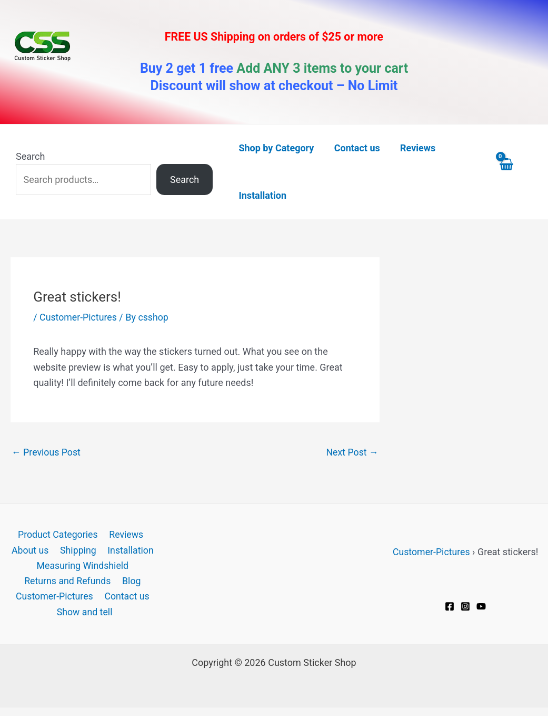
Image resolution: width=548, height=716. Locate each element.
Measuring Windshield (82, 566)
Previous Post (47, 451)
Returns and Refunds (68, 581)
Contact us (127, 597)
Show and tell (85, 613)
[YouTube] (481, 606)
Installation (129, 550)
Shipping (77, 550)
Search (30, 156)
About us (32, 550)
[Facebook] (449, 606)
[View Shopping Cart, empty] (515, 171)
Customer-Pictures (78, 317)
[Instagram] (465, 606)
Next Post (351, 451)
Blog (131, 581)
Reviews (125, 534)
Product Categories (57, 534)
